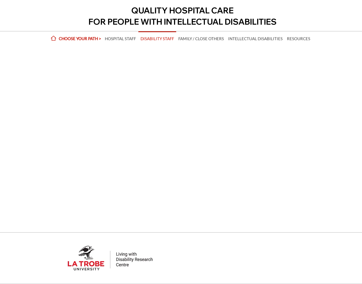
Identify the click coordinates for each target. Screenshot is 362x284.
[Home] (53, 38)
